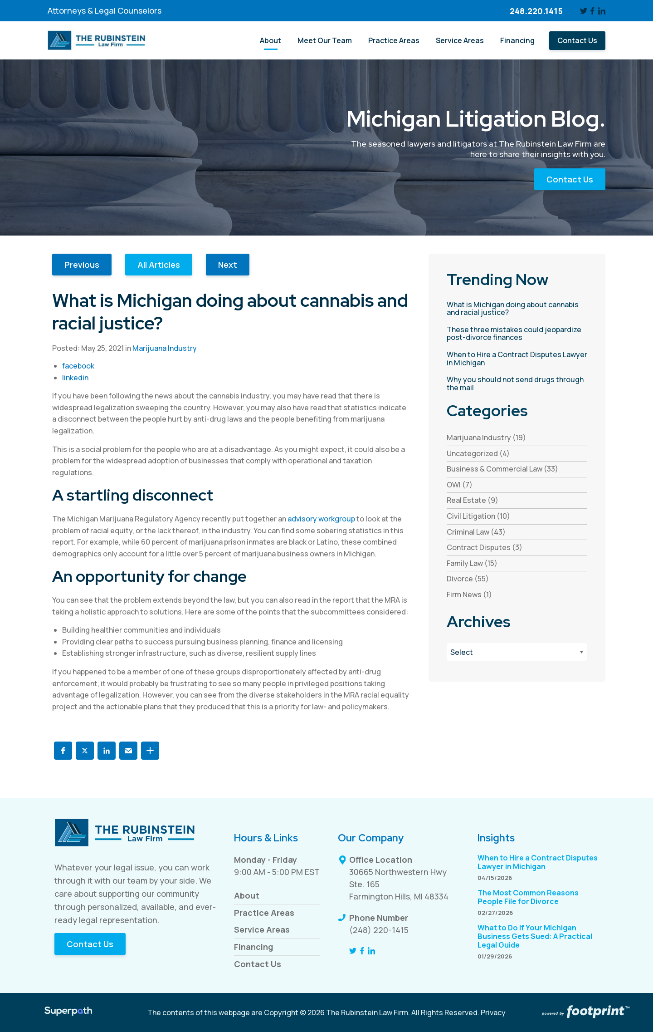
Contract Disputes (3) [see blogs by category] (484, 547)
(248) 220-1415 (379, 929)
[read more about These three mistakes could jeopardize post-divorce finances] (517, 334)
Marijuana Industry (164, 348)
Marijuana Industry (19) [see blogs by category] (486, 437)
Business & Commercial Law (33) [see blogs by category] (502, 469)
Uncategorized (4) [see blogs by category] (478, 453)
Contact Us (569, 179)
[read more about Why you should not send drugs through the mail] (517, 384)
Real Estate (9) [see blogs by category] (472, 500)
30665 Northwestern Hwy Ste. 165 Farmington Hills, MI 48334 (398, 884)
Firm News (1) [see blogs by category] (469, 595)
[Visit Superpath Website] (68, 1012)
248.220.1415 (536, 11)
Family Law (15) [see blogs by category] (472, 563)
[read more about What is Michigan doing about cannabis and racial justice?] (517, 309)
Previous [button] (81, 264)
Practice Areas (264, 912)
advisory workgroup (321, 519)
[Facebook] (593, 11)
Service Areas (262, 929)
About (246, 895)
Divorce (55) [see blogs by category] (468, 579)
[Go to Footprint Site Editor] (585, 1012)
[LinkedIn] (601, 11)
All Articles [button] (158, 264)
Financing (253, 946)
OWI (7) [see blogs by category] (460, 485)
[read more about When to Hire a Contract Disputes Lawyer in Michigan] (517, 359)
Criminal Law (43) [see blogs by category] (476, 532)
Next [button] (227, 264)
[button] (63, 751)
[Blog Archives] (517, 652)
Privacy (493, 1012)
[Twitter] (583, 11)
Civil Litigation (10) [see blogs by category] (478, 516)
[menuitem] (270, 40)
